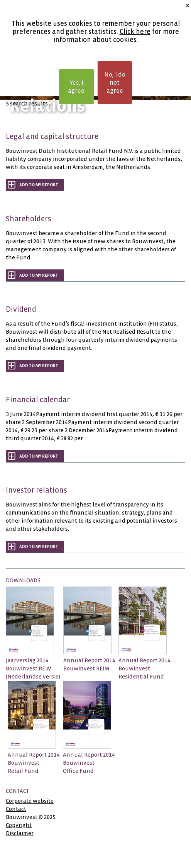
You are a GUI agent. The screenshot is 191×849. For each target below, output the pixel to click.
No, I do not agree (114, 82)
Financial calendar (38, 400)
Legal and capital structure (52, 136)
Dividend (21, 309)
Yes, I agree (76, 86)
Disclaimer (20, 833)
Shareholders (28, 219)
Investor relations (36, 490)
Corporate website (30, 801)
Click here (135, 31)
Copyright (19, 825)
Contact (16, 809)
